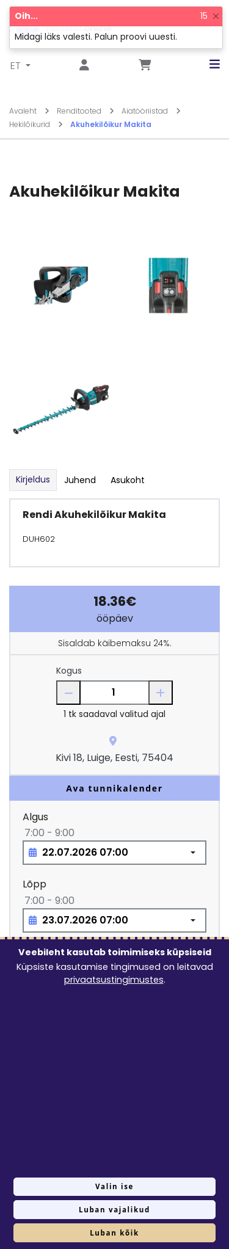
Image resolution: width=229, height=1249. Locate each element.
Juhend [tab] (80, 480)
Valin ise (114, 1186)
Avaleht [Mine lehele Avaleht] (29, 111)
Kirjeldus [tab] (33, 479)
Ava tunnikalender (114, 788)
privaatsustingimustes (114, 980)
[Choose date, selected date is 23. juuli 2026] (114, 920)
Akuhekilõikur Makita (110, 124)
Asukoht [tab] (128, 480)
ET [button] (16, 66)
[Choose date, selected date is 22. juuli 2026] (114, 852)
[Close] (216, 16)
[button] (205, 64)
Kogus (69, 671)
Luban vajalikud (114, 1209)
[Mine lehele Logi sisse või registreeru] (84, 66)
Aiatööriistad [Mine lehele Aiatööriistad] (151, 111)
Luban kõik (114, 1232)
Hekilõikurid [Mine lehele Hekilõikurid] (36, 124)
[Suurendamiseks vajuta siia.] (60, 285)
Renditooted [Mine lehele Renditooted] (85, 111)
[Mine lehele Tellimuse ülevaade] (144, 66)
